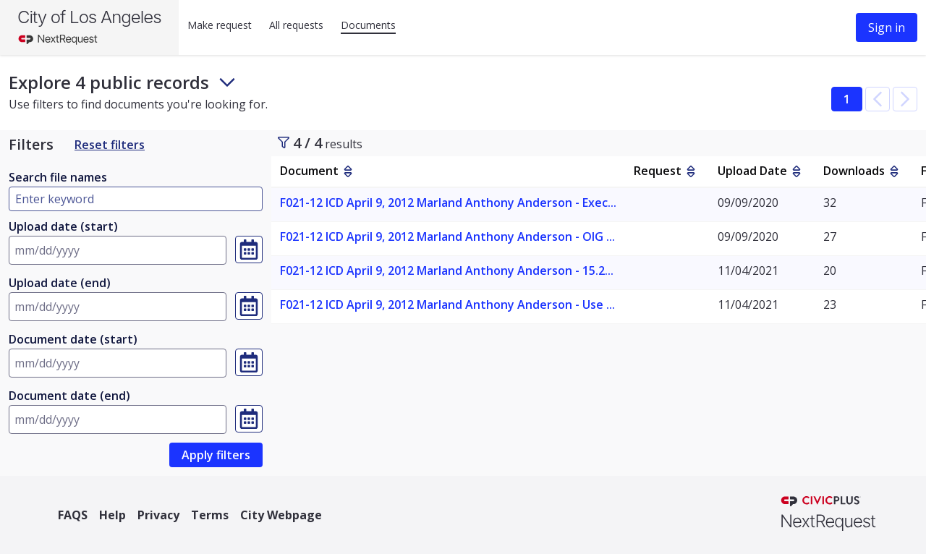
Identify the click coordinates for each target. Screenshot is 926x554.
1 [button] (847, 99)
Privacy (158, 515)
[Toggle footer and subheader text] (227, 82)
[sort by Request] (690, 171)
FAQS (73, 515)
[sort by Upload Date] (796, 171)
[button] (877, 99)
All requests (296, 25)
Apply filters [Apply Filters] (216, 455)
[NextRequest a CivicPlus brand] (828, 515)
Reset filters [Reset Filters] (110, 145)
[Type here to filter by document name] (136, 199)
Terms (210, 515)
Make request (219, 25)
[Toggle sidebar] (283, 142)
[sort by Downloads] (894, 171)
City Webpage (281, 515)
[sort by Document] (348, 171)
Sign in (886, 27)
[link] (216, 455)
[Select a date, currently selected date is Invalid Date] (249, 249)
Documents (368, 25)
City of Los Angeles (89, 17)
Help (112, 515)
